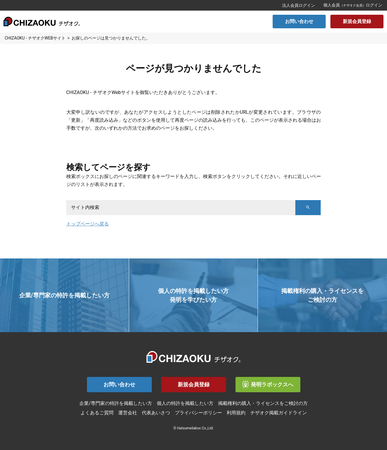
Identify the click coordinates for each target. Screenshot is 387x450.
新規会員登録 (357, 21)
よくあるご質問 (96, 413)
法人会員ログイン (298, 5)
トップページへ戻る (87, 224)
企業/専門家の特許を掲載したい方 (115, 403)
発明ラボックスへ (268, 384)
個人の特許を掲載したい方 (185, 403)
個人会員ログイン (352, 5)
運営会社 (127, 413)
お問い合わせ (299, 21)
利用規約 (236, 413)
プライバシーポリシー (198, 413)
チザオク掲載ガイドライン (278, 413)
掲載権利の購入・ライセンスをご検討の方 (263, 403)
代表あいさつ (156, 413)
